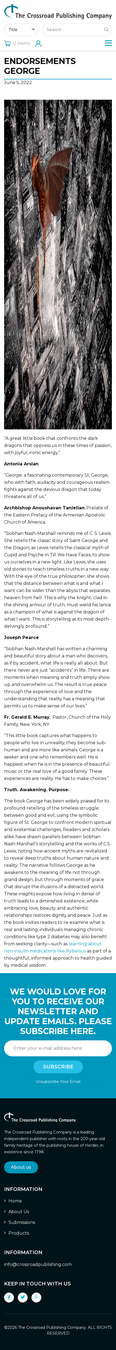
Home (15, 1201)
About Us (18, 1211)
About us (21, 1167)
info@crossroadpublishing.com (38, 1264)
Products (18, 1233)
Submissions (21, 1222)
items (17, 43)
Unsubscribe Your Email (58, 1081)
